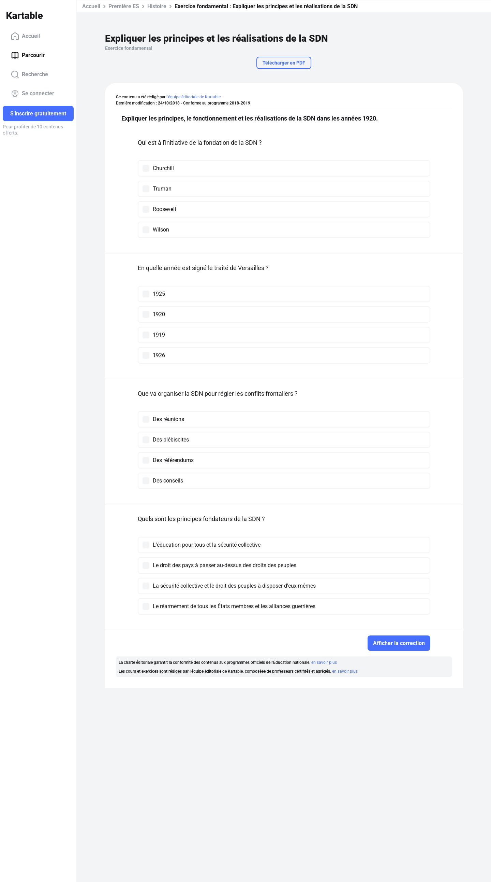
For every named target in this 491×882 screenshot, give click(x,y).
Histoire (156, 6)
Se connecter (32, 93)
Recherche (29, 74)
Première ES (123, 6)
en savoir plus (324, 662)
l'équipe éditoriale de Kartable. (194, 97)
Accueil (25, 36)
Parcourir (28, 55)
